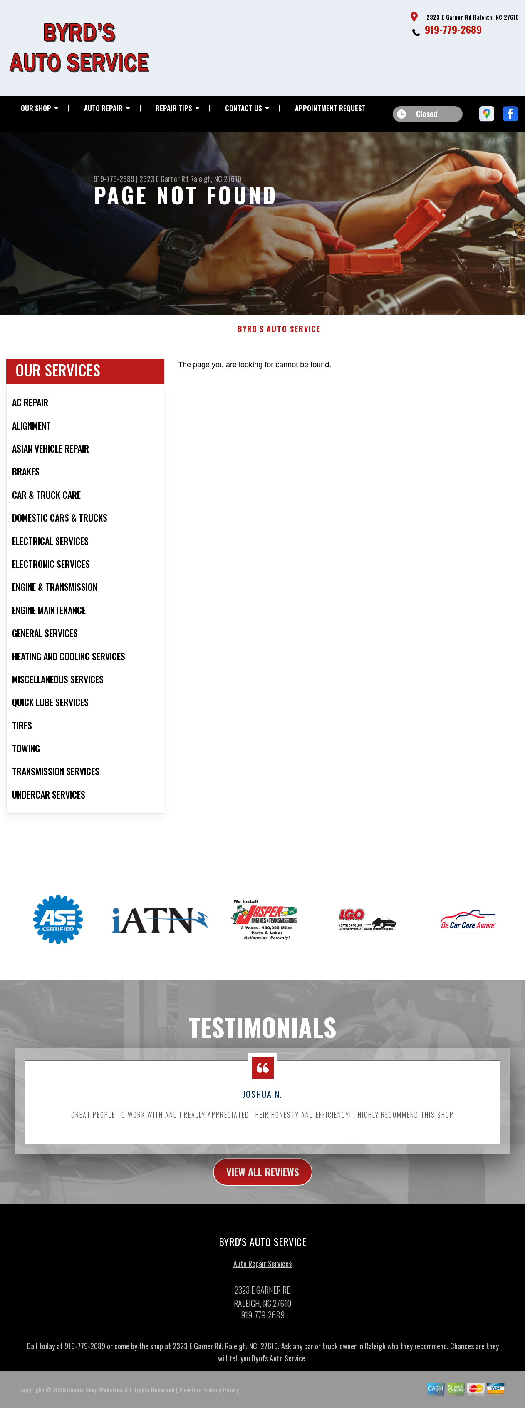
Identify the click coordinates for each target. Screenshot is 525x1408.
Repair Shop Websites (94, 1396)
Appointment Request (330, 108)
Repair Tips (174, 108)
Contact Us (243, 108)
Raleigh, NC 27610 (215, 178)
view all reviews (262, 1178)
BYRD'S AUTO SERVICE (279, 336)
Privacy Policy (220, 1396)
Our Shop (36, 108)
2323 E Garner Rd (163, 178)
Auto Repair (103, 108)
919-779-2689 (453, 29)
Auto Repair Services (262, 1270)
